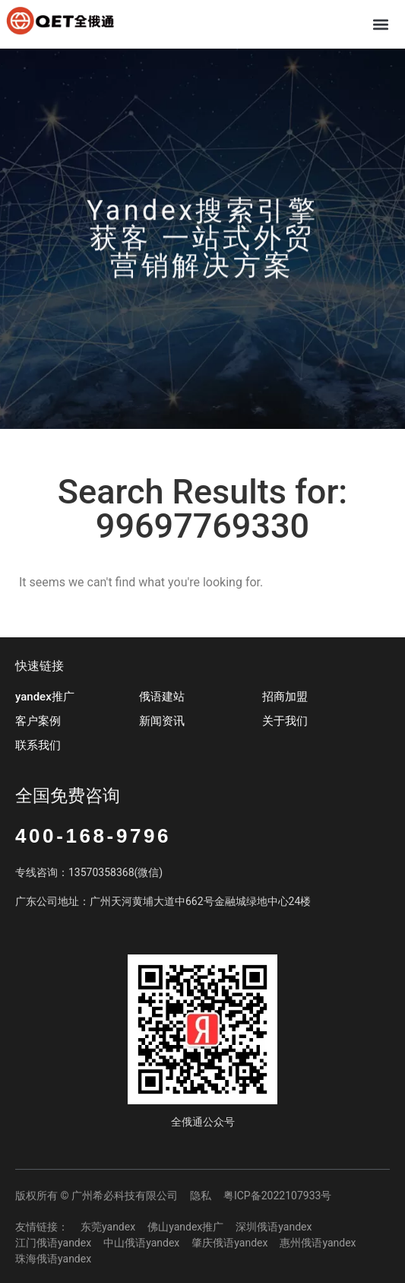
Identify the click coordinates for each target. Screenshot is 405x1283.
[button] (381, 24)
